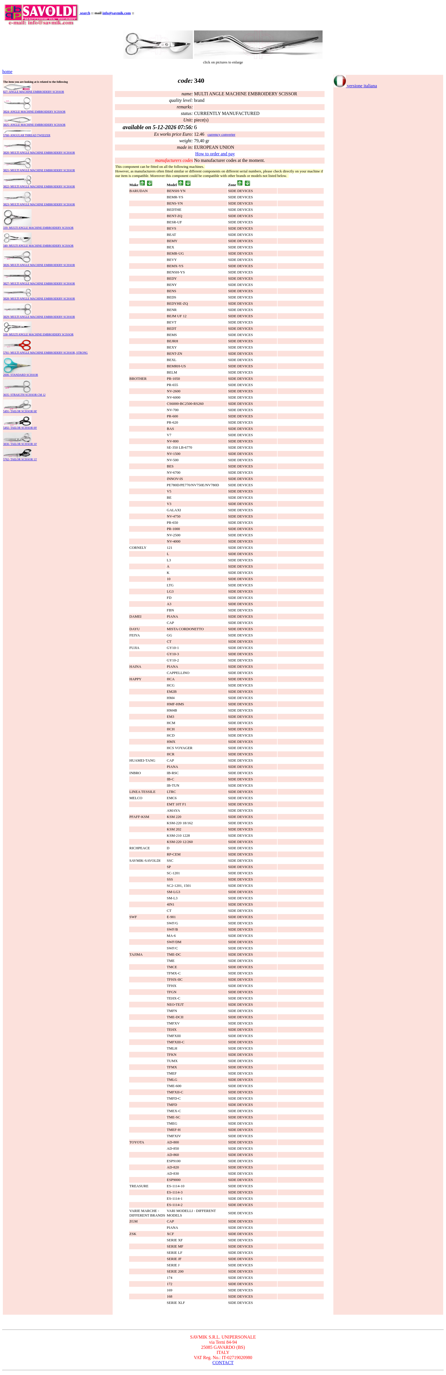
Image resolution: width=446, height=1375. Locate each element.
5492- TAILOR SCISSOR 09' (20, 427)
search (85, 13)
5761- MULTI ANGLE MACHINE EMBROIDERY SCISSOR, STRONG (45, 352)
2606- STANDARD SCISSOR (20, 374)
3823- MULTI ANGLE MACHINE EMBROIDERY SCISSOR (39, 204)
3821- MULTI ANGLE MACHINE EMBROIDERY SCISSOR (39, 170)
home (7, 71)
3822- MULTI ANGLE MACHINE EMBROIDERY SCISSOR (39, 186)
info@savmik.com (116, 13)
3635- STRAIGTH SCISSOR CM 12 (24, 394)
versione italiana (355, 85)
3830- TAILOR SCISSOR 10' (20, 444)
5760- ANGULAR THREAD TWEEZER (26, 135)
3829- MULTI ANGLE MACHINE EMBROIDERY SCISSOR (39, 316)
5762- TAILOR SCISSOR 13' (20, 459)
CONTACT (223, 1362)
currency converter (222, 134)
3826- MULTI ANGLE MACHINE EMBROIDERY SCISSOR (39, 265)
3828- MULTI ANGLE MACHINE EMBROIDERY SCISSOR (39, 298)
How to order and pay (215, 153)
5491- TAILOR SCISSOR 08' (20, 411)
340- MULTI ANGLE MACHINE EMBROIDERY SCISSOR (38, 245)
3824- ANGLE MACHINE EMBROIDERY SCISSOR (34, 111)
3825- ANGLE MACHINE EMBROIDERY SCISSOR (34, 124)
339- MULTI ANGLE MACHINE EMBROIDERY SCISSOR (38, 227)
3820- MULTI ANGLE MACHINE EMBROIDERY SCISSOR (39, 152)
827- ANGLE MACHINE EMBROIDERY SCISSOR (33, 91)
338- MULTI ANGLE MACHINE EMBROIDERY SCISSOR (38, 334)
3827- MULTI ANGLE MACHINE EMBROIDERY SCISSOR (39, 283)
